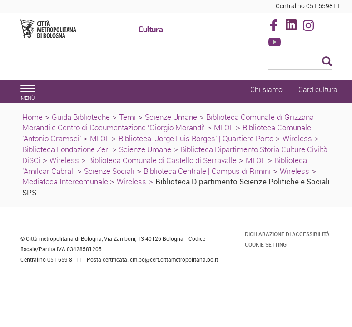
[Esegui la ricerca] (327, 61)
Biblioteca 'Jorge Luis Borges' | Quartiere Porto (196, 138)
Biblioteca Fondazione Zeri (66, 149)
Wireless (297, 138)
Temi (127, 117)
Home (32, 117)
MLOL (223, 127)
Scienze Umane (171, 117)
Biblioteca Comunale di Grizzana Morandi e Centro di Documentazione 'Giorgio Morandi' (168, 122)
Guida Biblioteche (81, 117)
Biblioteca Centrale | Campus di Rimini (207, 171)
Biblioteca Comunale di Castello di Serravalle (162, 160)
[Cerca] (300, 62)
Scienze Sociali (109, 171)
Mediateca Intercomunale (66, 181)
